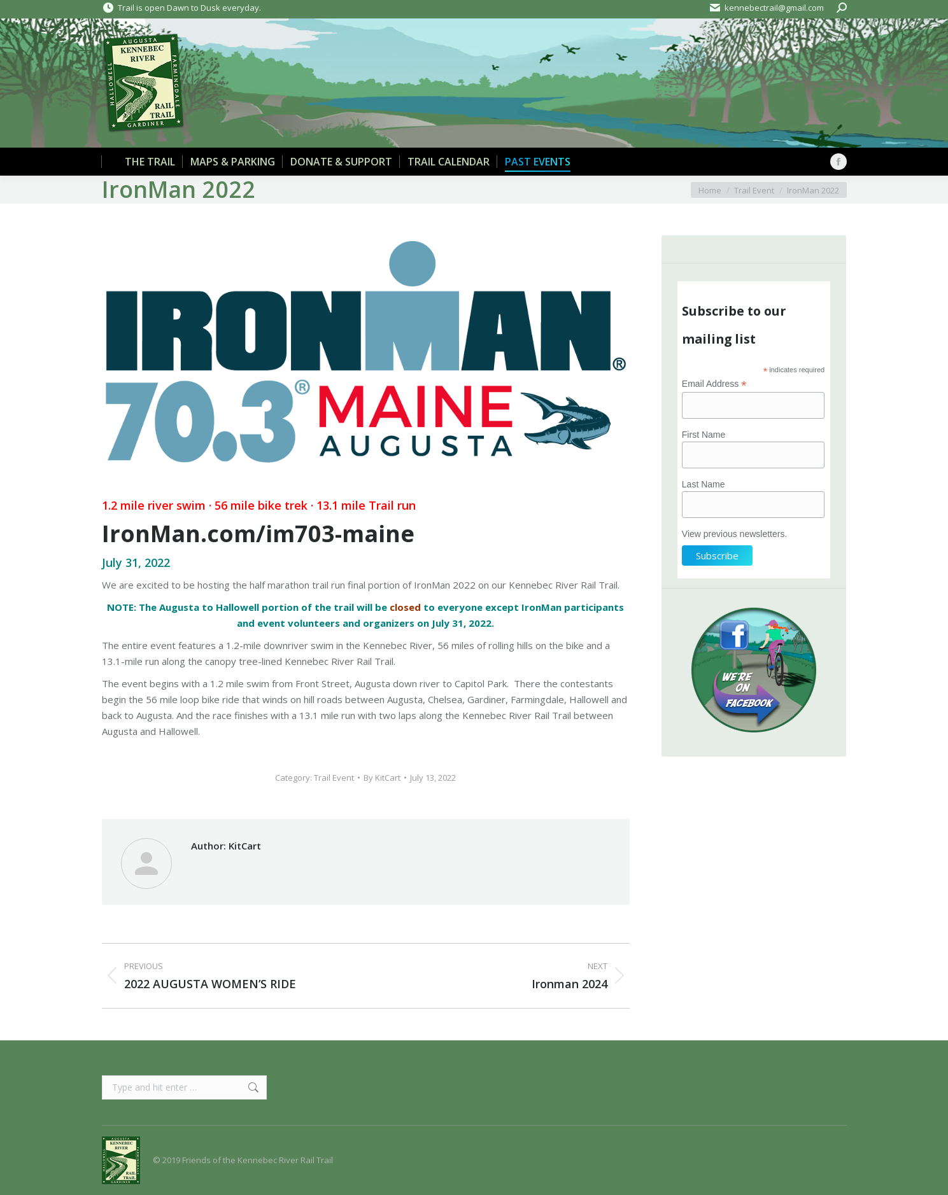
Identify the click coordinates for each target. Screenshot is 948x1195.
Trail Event (334, 777)
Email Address (714, 384)
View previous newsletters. (734, 534)
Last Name (703, 484)
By (382, 777)
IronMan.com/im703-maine (258, 533)
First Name (703, 435)
